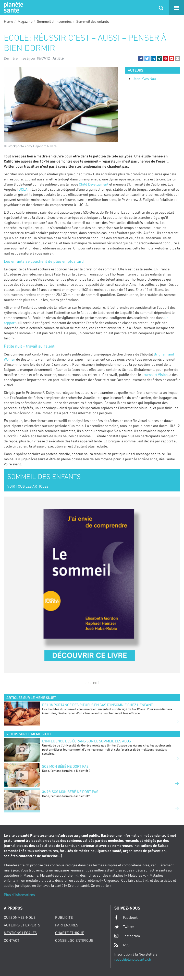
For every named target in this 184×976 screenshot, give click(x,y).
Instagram (127, 936)
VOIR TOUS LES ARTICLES (27, 486)
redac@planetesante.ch (132, 959)
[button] (140, 58)
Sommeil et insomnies (54, 21)
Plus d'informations (19, 894)
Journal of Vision (155, 374)
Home (8, 21)
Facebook (126, 917)
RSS (121, 945)
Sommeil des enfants (92, 21)
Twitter (124, 926)
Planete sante (13, 7)
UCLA (23, 189)
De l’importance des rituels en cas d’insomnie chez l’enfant (97, 705)
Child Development (93, 184)
